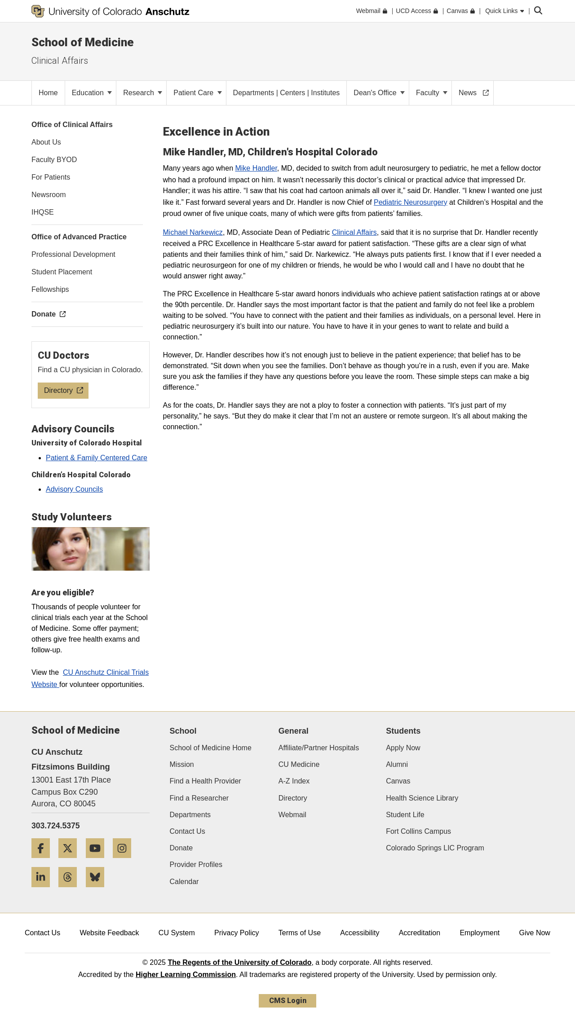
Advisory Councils (74, 489)
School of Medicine (82, 42)
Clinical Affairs (59, 60)
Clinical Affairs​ (354, 232)
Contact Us (187, 831)
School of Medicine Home (211, 748)
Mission (182, 764)
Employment (480, 933)
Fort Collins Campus (418, 831)
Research (142, 93)
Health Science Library (422, 798)
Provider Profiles (196, 864)
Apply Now (403, 748)
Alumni (397, 764)
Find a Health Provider (205, 781)
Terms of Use (300, 933)
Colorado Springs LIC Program (435, 848)
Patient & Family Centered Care (96, 458)
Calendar (184, 881)
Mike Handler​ (256, 168)
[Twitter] (71, 861)
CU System (177, 933)
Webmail (292, 815)
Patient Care (197, 93)
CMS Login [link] (287, 1000)
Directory (293, 798)
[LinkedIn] (44, 890)
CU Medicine (299, 764)
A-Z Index (294, 781)
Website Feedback (109, 933)
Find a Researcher (199, 798)
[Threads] (71, 890)
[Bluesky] (98, 890)
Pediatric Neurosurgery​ (410, 202)
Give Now (534, 933)
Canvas (398, 781)
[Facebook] (44, 861)
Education (92, 93)
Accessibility (359, 933)
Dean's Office (379, 93)
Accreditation (420, 933)
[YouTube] (98, 861)
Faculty (431, 93)
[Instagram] (125, 861)
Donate (181, 848)
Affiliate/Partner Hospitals (319, 748)
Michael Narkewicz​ (193, 232)
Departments (190, 815)
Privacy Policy (236, 933)
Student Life (405, 815)
